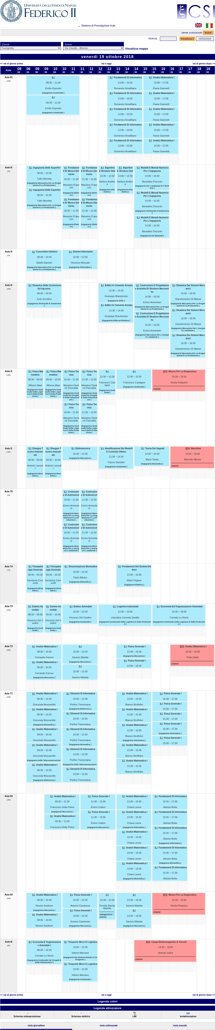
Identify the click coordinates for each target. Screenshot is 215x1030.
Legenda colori (107, 1001)
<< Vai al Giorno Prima (11, 63)
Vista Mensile (180, 1025)
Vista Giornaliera (36, 1025)
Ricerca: (153, 38)
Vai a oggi (106, 63)
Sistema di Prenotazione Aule (98, 25)
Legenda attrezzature (107, 1008)
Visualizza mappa (136, 48)
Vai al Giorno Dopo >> (204, 63)
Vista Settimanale (109, 1025)
